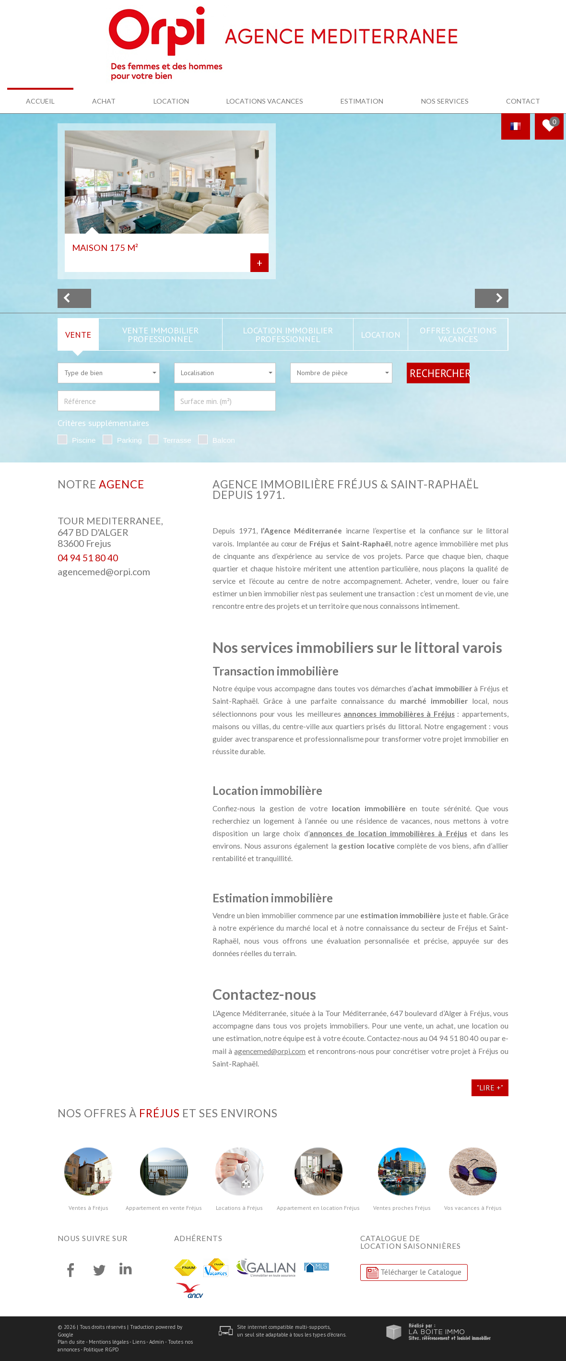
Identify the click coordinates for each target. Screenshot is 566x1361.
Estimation (362, 101)
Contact (523, 101)
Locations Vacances (264, 101)
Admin (156, 1341)
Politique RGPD (101, 1349)
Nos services (445, 101)
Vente (78, 334)
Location (171, 101)
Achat (104, 101)
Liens (138, 1341)
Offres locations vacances (458, 334)
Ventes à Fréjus (88, 1208)
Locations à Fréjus (239, 1208)
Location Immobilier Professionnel (288, 334)
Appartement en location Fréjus (318, 1208)
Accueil (40, 101)
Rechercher (440, 373)
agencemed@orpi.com (104, 571)
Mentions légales (109, 1341)
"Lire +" (490, 1087)
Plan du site (71, 1341)
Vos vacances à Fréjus (473, 1208)
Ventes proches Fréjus (402, 1208)
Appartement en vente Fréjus (164, 1208)
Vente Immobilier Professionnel (160, 334)
